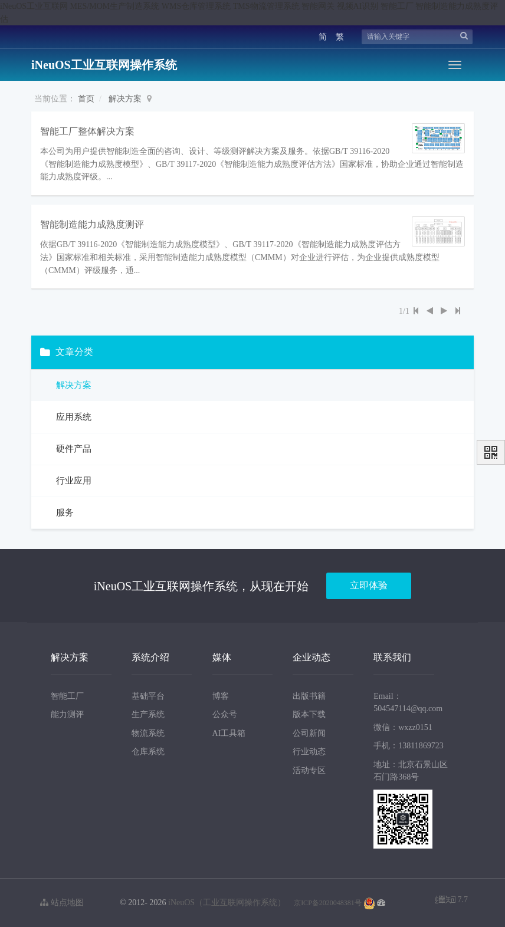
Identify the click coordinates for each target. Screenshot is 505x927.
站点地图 (62, 902)
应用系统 (72, 417)
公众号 (224, 714)
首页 (86, 98)
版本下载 (309, 714)
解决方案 (125, 98)
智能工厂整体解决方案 (87, 131)
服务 (64, 512)
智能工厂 (67, 695)
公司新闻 (309, 733)
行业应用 (72, 480)
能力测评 (67, 714)
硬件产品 (72, 448)
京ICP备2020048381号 (328, 903)
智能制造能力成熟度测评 (92, 224)
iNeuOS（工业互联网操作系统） (227, 902)
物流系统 (148, 733)
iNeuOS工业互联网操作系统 (104, 64)
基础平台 (148, 695)
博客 (220, 695)
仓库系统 (148, 751)
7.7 (451, 900)
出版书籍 (309, 695)
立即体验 (369, 585)
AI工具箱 (229, 733)
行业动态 (309, 751)
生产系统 (148, 714)
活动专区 (309, 770)
